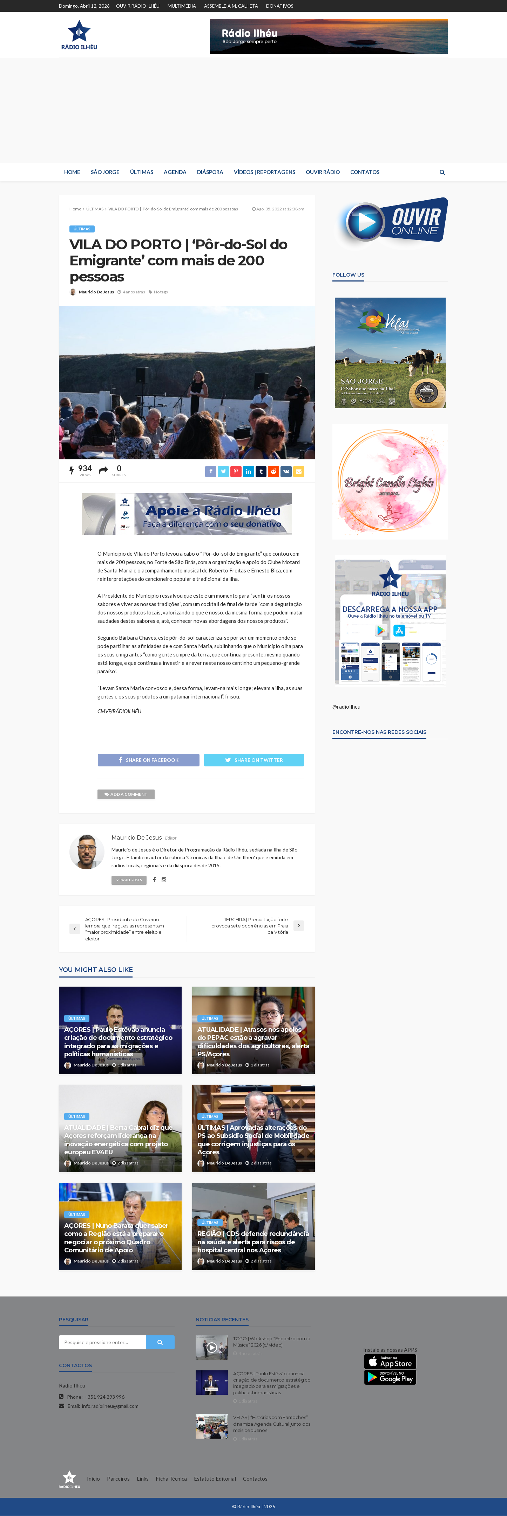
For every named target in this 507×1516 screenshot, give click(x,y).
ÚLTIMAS (141, 172)
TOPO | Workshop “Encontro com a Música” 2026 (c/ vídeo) (271, 1342)
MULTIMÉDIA (182, 6)
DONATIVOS (279, 6)
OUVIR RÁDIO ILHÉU (138, 6)
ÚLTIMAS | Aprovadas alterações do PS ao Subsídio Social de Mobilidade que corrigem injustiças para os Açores (253, 1140)
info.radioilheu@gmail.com (110, 1406)
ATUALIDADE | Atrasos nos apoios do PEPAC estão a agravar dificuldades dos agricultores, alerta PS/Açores (253, 1042)
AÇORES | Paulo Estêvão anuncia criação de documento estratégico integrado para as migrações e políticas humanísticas (118, 1042)
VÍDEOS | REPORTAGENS (264, 172)
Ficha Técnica (171, 1479)
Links (143, 1479)
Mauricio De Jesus (96, 291)
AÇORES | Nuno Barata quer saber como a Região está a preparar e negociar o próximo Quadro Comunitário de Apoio (116, 1238)
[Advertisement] (253, 110)
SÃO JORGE (105, 172)
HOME (72, 172)
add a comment (126, 794)
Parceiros (118, 1479)
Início (93, 1479)
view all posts (129, 880)
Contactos (255, 1479)
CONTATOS (364, 172)
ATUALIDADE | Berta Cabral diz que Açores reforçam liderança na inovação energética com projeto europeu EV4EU (118, 1140)
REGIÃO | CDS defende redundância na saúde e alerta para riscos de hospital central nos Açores (253, 1243)
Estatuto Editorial (215, 1479)
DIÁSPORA (210, 172)
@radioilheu (346, 706)
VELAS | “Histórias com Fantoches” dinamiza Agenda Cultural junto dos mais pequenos (271, 1424)
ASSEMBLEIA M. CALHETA (231, 6)
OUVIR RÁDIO (323, 172)
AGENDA (175, 172)
